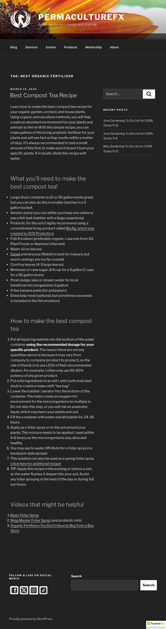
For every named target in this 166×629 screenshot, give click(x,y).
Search (76, 576)
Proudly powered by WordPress (31, 619)
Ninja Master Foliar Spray (30, 520)
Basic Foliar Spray (24, 515)
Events (51, 47)
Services (31, 47)
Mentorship (93, 47)
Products (70, 47)
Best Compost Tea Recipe (43, 95)
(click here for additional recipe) (35, 464)
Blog (13, 47)
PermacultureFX (81, 17)
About (114, 47)
